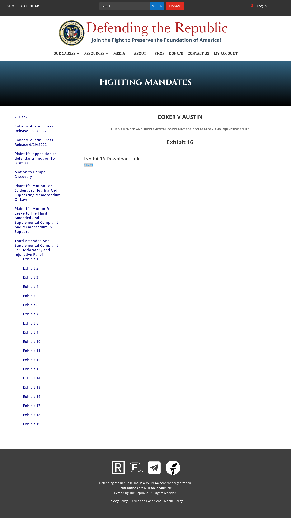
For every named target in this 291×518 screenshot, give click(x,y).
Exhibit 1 (30, 259)
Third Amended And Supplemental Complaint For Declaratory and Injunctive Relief (36, 247)
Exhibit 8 (30, 323)
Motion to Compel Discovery (31, 174)
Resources (94, 54)
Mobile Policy (173, 501)
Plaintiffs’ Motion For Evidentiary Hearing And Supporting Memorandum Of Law (38, 192)
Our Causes (64, 54)
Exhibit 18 (32, 415)
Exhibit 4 (30, 286)
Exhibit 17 (32, 405)
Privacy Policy (118, 501)
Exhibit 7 (30, 314)
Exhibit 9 (30, 332)
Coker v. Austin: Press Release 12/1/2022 (34, 128)
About (140, 54)
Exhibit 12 (32, 360)
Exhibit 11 (32, 350)
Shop (12, 6)
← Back (21, 117)
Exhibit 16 (32, 396)
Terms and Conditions (145, 501)
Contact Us (198, 54)
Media (119, 54)
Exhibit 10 (32, 341)
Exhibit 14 (32, 378)
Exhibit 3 (30, 277)
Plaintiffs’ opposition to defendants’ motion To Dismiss (36, 158)
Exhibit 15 (32, 387)
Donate (175, 6)
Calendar (30, 6)
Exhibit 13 (32, 369)
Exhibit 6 (30, 305)
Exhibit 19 (32, 424)
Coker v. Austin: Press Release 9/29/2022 (34, 142)
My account (226, 54)
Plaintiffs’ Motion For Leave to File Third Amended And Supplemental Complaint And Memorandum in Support (36, 220)
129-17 (88, 165)
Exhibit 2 (30, 268)
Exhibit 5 (30, 295)
